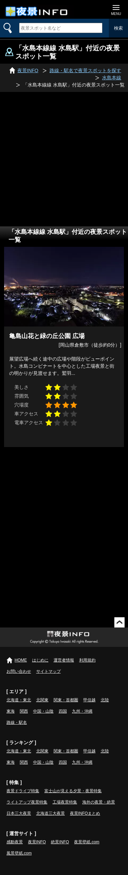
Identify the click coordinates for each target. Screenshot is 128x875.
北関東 (42, 700)
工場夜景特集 (65, 802)
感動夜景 (14, 842)
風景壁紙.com (19, 853)
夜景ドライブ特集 (22, 791)
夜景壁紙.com (86, 842)
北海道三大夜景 (50, 813)
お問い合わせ (18, 671)
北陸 (105, 700)
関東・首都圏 (66, 700)
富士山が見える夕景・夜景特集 (73, 791)
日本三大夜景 (18, 813)
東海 (10, 711)
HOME (21, 660)
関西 (24, 711)
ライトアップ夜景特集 (26, 802)
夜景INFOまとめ (85, 813)
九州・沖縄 (82, 711)
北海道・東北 (18, 700)
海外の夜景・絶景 (98, 802)
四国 (63, 711)
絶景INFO (60, 842)
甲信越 (89, 700)
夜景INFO (37, 842)
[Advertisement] (64, 159)
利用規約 (87, 660)
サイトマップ (48, 671)
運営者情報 (64, 660)
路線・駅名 (16, 722)
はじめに (40, 660)
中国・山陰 (43, 711)
